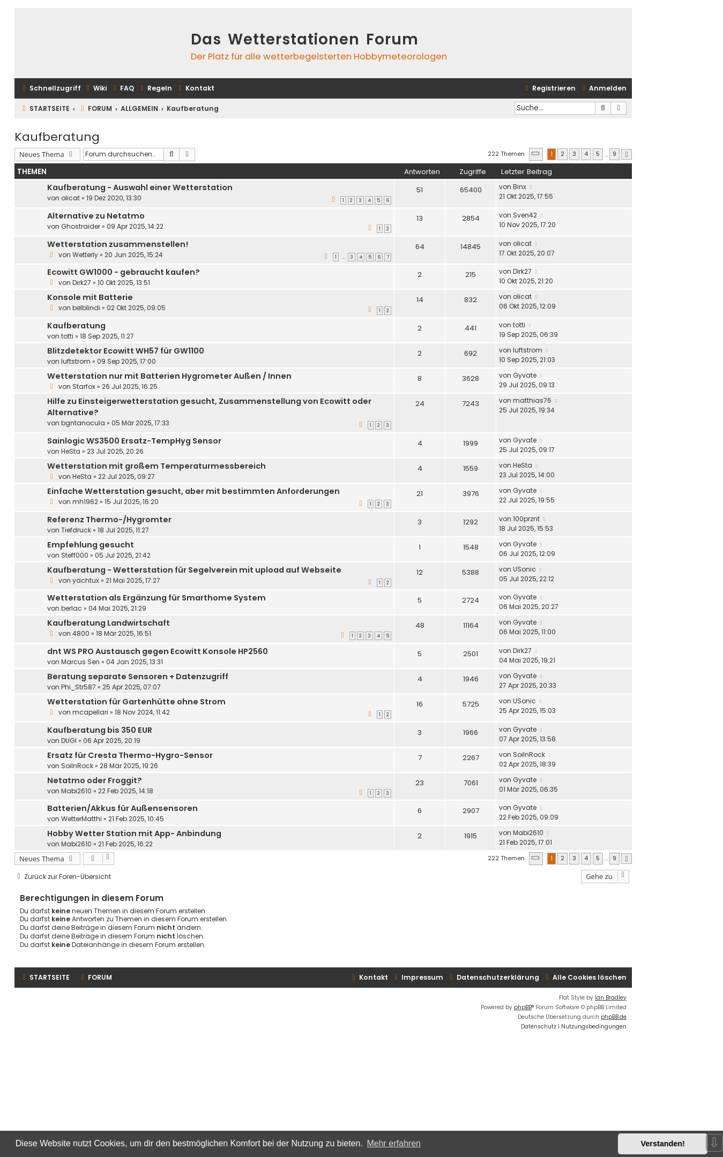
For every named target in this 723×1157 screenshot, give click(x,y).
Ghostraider (80, 226)
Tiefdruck (76, 530)
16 (419, 704)
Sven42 (525, 215)
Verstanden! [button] (663, 1143)
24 (419, 404)
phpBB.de (614, 1017)
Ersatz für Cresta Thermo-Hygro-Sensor (130, 755)
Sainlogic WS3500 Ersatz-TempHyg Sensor (134, 440)
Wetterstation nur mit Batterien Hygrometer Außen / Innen (169, 376)
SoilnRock (77, 765)
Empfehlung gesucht (90, 544)
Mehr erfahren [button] (394, 1143)
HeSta (70, 451)
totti (67, 336)
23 (419, 783)
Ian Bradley (611, 998)
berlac (71, 608)
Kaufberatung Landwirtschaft (108, 623)
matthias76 (532, 400)
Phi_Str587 (78, 687)
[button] (536, 154)
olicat (70, 197)
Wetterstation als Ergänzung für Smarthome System (156, 597)
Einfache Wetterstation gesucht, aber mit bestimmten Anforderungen (193, 491)
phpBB (523, 1007)
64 (419, 247)
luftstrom (76, 361)
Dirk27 (81, 282)
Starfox (83, 386)
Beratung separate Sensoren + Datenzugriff (137, 676)
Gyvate (524, 375)
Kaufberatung (57, 137)
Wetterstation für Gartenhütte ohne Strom (136, 701)
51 (419, 190)
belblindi (86, 307)
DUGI (69, 740)
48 (419, 625)
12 (419, 572)
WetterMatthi (81, 818)
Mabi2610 (76, 790)
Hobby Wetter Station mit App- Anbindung (134, 833)
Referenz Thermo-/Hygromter (109, 519)
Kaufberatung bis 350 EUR (99, 730)
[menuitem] (95, 88)
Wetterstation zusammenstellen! (117, 244)
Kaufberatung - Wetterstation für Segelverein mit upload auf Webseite (194, 570)
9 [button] (614, 153)
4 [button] (586, 153)
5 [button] (598, 153)
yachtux (85, 580)
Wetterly (85, 254)
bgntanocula (83, 422)
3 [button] (574, 153)
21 (419, 494)
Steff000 (74, 555)
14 (419, 300)
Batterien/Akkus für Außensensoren (122, 808)
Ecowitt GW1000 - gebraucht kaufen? (123, 272)
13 (419, 218)
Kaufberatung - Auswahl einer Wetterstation (140, 187)
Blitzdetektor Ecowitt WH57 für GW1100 (125, 350)
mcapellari (90, 712)
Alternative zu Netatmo (96, 216)
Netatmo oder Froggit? (94, 780)
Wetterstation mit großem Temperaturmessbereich (156, 466)
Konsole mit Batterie (90, 297)
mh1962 (85, 501)
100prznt (526, 518)
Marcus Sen (80, 661)
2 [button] (562, 153)
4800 (81, 633)
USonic (524, 569)
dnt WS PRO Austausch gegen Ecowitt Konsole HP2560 (157, 651)
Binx (519, 186)
